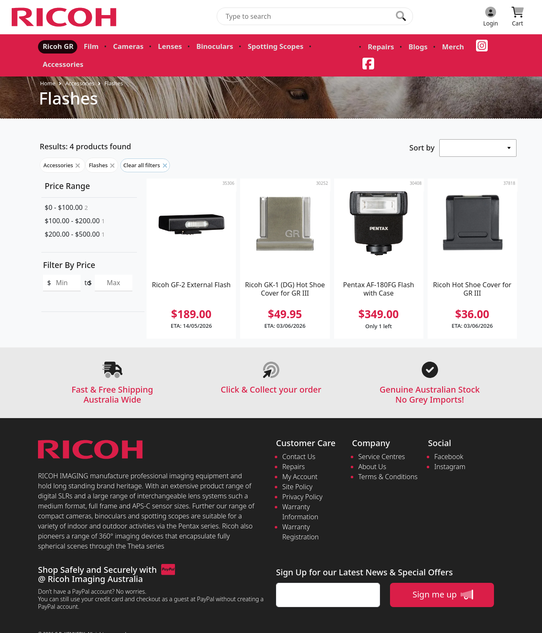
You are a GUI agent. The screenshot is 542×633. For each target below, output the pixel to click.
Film (88, 46)
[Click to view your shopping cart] (517, 17)
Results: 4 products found (85, 129)
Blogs (404, 46)
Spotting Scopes (264, 46)
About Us (372, 449)
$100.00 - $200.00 (75, 203)
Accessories (324, 46)
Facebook (448, 439)
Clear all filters (145, 147)
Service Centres (381, 439)
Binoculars (206, 46)
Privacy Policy (302, 479)
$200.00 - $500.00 (75, 216)
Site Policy (297, 469)
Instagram (449, 449)
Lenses (163, 46)
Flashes (113, 65)
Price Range (67, 168)
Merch (437, 46)
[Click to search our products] (400, 15)
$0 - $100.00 (66, 189)
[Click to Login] (490, 17)
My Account (300, 459)
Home (47, 65)
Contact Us (298, 439)
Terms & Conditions (388, 459)
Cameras (123, 46)
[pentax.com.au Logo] (65, 17)
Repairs (368, 46)
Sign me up (443, 577)
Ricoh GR (56, 46)
